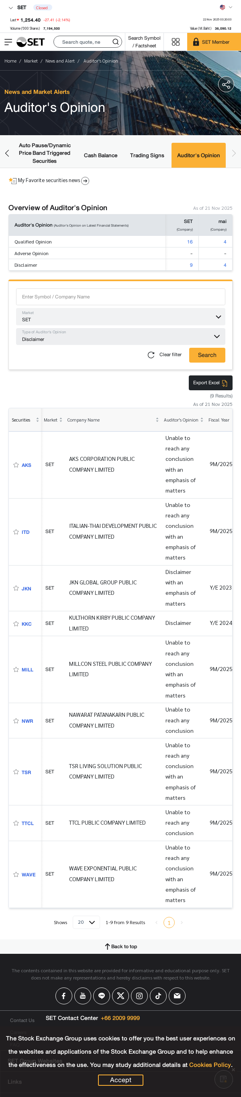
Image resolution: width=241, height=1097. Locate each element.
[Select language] (226, 7)
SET (17, 7)
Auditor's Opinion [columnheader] (181, 420)
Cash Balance (100, 155)
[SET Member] (214, 42)
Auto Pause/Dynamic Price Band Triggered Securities (45, 153)
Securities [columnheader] (21, 420)
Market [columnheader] (50, 420)
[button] (87, 42)
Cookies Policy (210, 1065)
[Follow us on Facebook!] (64, 996)
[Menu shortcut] (175, 41)
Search (207, 355)
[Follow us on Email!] (177, 996)
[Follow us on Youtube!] (83, 996)
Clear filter (163, 355)
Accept (120, 1080)
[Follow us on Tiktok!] (158, 996)
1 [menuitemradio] (169, 922)
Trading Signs (147, 155)
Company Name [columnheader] (83, 420)
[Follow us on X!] (120, 996)
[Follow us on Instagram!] (139, 996)
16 (190, 241)
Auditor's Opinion (198, 155)
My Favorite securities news (49, 180)
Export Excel (210, 382)
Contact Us (22, 1020)
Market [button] (28, 313)
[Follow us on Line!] (101, 996)
